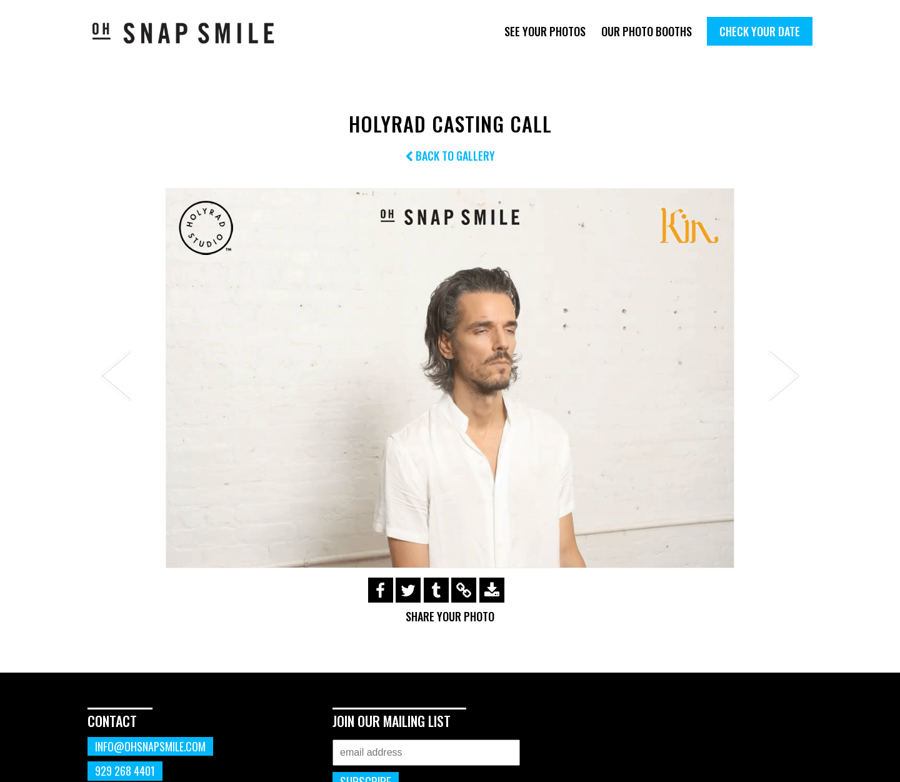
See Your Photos (545, 31)
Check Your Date (759, 31)
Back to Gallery (450, 156)
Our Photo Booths (646, 31)
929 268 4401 (125, 771)
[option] (450, 378)
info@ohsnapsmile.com (150, 746)
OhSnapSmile (192, 33)
